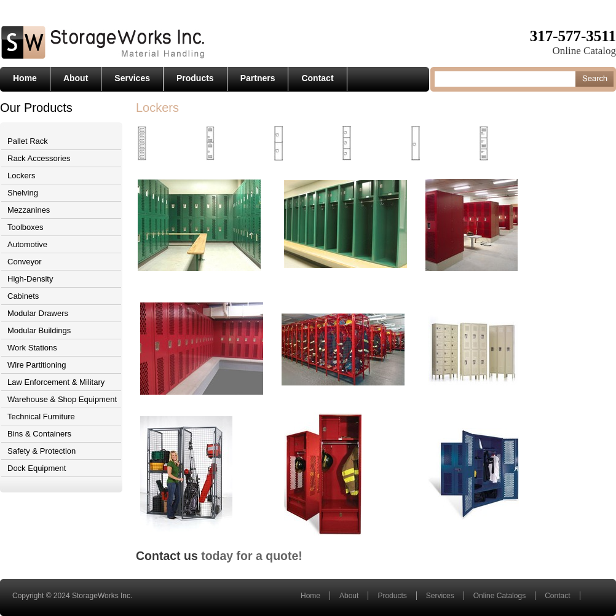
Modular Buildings (39, 330)
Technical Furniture (41, 416)
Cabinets (23, 296)
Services (132, 78)
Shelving (22, 192)
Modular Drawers (37, 313)
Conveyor (24, 261)
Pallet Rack (27, 141)
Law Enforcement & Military (56, 382)
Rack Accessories (39, 158)
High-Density (30, 278)
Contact (317, 78)
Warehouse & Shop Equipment (62, 399)
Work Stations (32, 347)
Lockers (21, 175)
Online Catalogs (499, 595)
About (75, 78)
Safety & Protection (41, 451)
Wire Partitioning (36, 364)
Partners (257, 78)
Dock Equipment (36, 468)
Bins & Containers (39, 433)
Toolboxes (25, 227)
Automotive (27, 244)
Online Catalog (584, 51)
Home (25, 78)
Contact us (167, 556)
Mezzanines (28, 210)
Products (195, 78)
